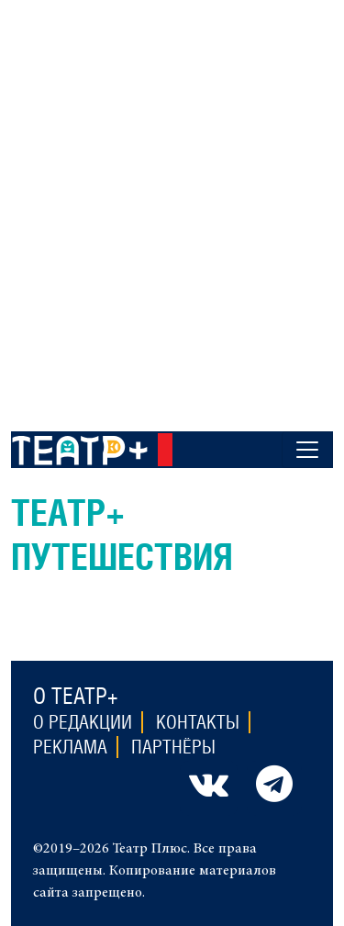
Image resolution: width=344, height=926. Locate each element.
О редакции (82, 722)
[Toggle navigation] (307, 449)
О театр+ (75, 695)
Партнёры (173, 747)
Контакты (197, 722)
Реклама (70, 747)
